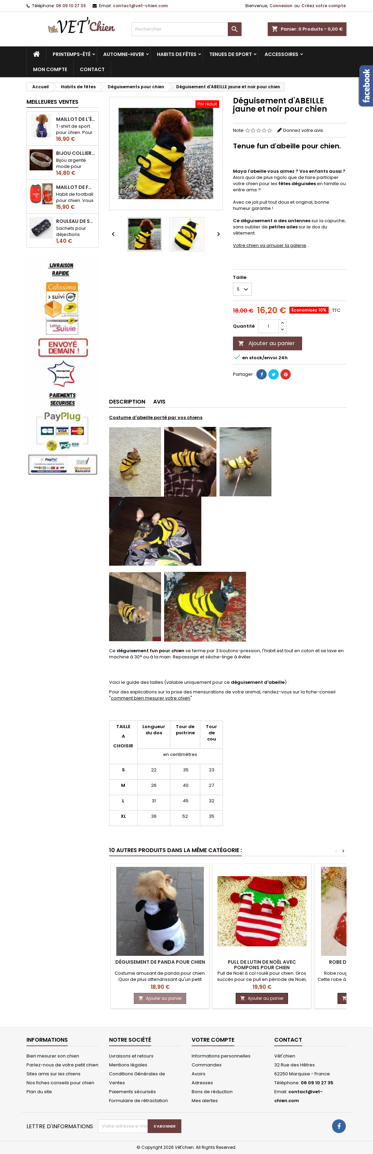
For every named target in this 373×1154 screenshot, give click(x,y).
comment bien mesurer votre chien (150, 698)
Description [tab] (127, 402)
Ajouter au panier (266, 343)
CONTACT (92, 69)
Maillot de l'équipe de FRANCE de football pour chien (76, 119)
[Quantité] (268, 326)
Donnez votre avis (303, 130)
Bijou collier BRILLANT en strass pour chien (76, 153)
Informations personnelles (221, 1056)
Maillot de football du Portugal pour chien (76, 187)
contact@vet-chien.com (140, 6)
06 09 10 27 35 (71, 6)
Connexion (280, 6)
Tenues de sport (230, 54)
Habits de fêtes (176, 54)
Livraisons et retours (131, 1056)
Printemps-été (71, 54)
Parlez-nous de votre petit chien (62, 1065)
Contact (288, 1040)
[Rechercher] (186, 29)
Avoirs (198, 1074)
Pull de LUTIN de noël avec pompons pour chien (262, 965)
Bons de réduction (212, 1091)
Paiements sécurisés (132, 1091)
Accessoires (281, 54)
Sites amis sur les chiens (53, 1074)
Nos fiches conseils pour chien (60, 1082)
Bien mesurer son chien (52, 1056)
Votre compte (213, 1040)
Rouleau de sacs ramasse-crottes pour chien (76, 221)
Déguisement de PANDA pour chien (160, 962)
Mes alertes (205, 1100)
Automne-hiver (123, 54)
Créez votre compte (323, 6)
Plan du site (39, 1091)
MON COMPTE (50, 69)
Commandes (207, 1065)
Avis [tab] (159, 402)
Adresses (202, 1082)
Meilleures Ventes (52, 102)
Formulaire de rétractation (138, 1100)
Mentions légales (128, 1065)
